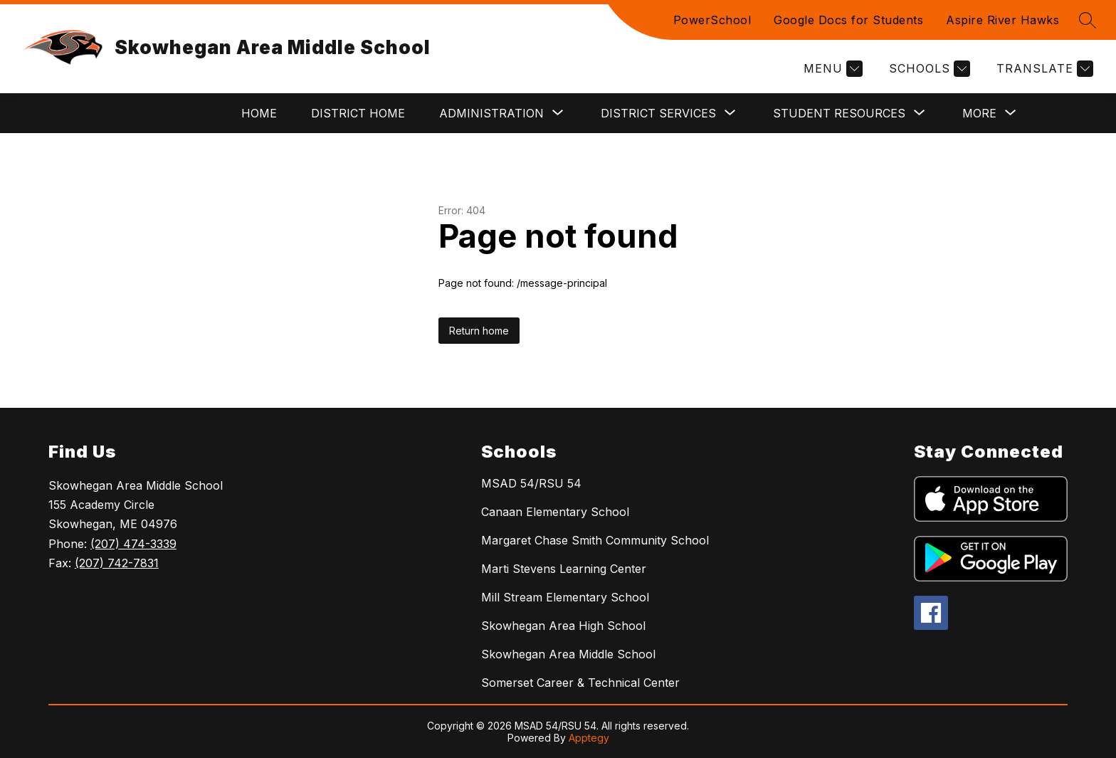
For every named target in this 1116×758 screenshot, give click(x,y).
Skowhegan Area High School (563, 625)
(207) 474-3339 (133, 544)
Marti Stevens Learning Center (563, 569)
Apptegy (589, 738)
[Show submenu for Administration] (491, 113)
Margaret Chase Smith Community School (595, 540)
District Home (358, 113)
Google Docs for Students (848, 20)
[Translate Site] (1043, 69)
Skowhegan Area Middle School (568, 654)
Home (259, 113)
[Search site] (1087, 19)
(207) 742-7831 (117, 563)
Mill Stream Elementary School (565, 597)
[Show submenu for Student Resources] (839, 113)
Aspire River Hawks (1002, 20)
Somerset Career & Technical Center (580, 682)
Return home (479, 331)
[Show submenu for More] (979, 113)
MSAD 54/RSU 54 (531, 483)
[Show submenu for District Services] (658, 113)
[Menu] (831, 69)
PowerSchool (712, 20)
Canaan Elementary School (555, 512)
